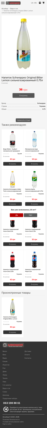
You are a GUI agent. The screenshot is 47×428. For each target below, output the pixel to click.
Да (16, 215)
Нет (30, 215)
